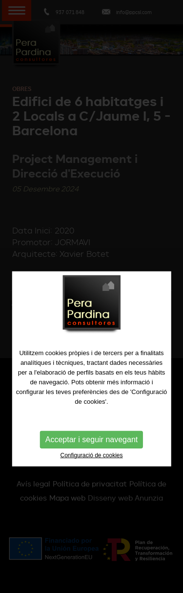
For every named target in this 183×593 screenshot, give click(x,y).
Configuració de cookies (91, 467)
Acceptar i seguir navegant (91, 452)
